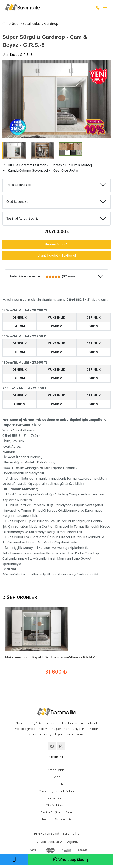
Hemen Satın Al (56, 244)
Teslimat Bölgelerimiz (56, 819)
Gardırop (51, 23)
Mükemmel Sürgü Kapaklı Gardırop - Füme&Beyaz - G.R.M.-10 (51, 657)
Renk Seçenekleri (18, 184)
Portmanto (56, 784)
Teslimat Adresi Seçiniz (22, 218)
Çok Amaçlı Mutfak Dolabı (56, 791)
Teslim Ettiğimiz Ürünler (56, 812)
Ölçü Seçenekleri (18, 201)
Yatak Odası (32, 23)
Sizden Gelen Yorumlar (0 (42, 276)
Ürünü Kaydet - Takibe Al (56, 255)
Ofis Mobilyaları (56, 805)
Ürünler (14, 23)
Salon (56, 777)
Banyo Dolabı (56, 798)
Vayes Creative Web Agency (57, 842)
